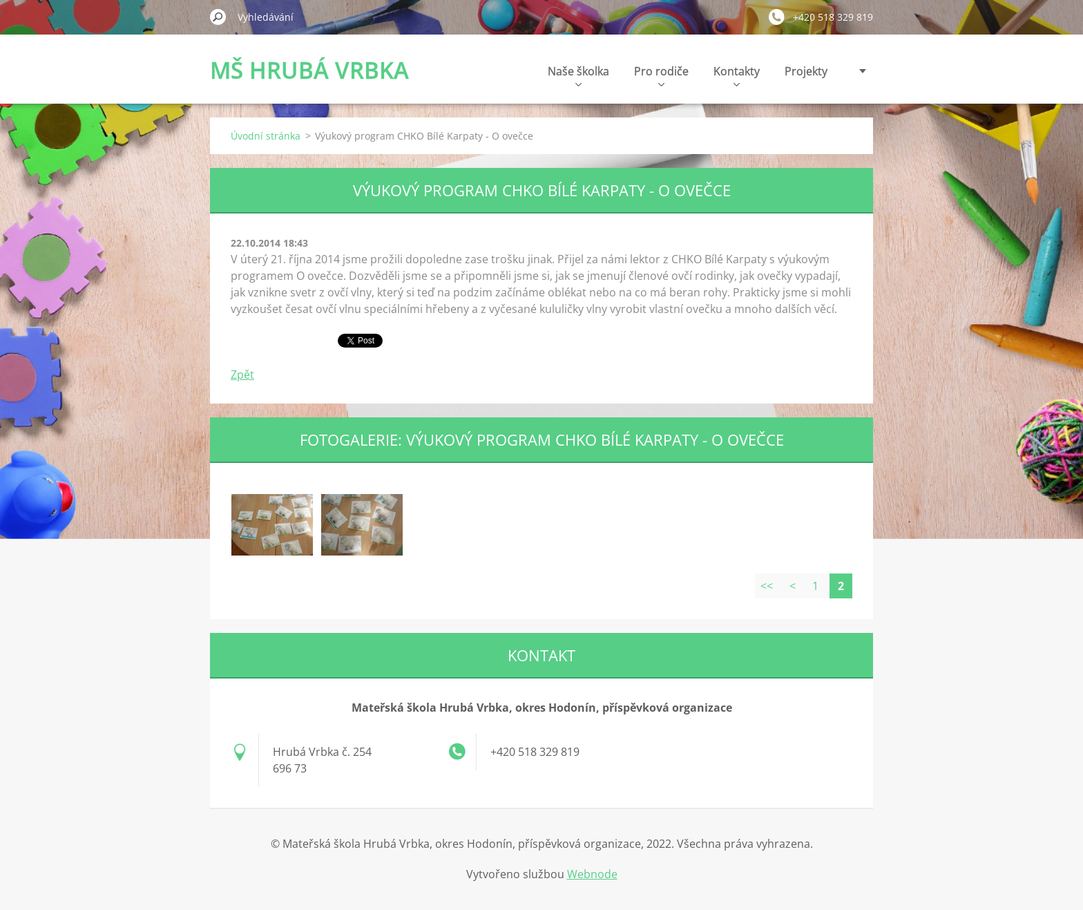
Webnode (592, 874)
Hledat (218, 16)
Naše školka (578, 75)
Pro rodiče (661, 75)
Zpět (242, 374)
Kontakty (736, 75)
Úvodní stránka (265, 135)
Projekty (806, 71)
